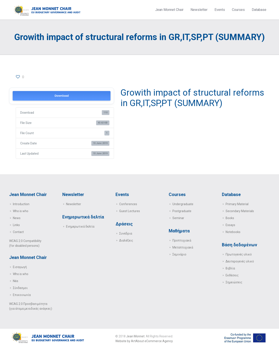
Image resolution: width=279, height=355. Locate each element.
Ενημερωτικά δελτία (80, 226)
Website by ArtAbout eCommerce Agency (144, 341)
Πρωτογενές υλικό (239, 254)
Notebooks (233, 232)
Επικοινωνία (22, 295)
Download (61, 96)
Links (16, 225)
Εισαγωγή (20, 267)
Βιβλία (230, 268)
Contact (18, 232)
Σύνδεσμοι (20, 288)
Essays (230, 225)
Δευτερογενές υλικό (240, 261)
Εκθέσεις (232, 275)
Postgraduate (181, 211)
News (16, 218)
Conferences (128, 204)
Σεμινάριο (179, 254)
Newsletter (73, 204)
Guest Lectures (129, 211)
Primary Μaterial (237, 204)
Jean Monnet (135, 336)
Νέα (15, 281)
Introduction (21, 204)
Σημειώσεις (234, 282)
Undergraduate (182, 204)
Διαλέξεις (126, 240)
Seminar (178, 218)
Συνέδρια (125, 233)
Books (230, 218)
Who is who (20, 211)
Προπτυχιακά (181, 240)
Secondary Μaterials (240, 211)
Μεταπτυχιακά (182, 247)
